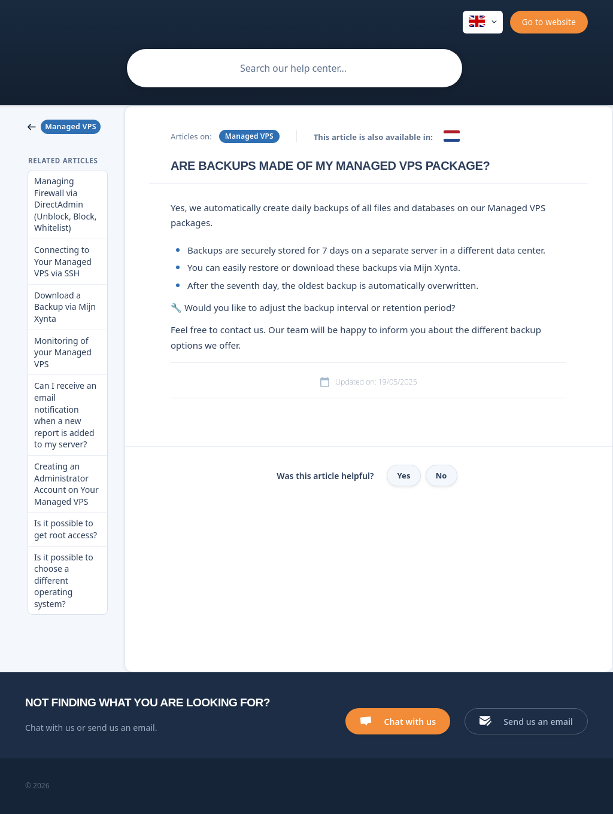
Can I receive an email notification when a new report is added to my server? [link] (65, 415)
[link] (68, 127)
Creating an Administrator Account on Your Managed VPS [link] (66, 484)
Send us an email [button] (538, 721)
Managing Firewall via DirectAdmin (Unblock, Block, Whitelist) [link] (65, 204)
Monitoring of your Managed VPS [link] (63, 352)
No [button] (441, 475)
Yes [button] (403, 475)
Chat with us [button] (410, 721)
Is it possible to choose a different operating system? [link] (63, 580)
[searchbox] (295, 68)
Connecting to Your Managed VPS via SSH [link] (63, 261)
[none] (483, 22)
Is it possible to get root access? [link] (65, 529)
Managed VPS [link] (249, 136)
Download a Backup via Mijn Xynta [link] (65, 306)
